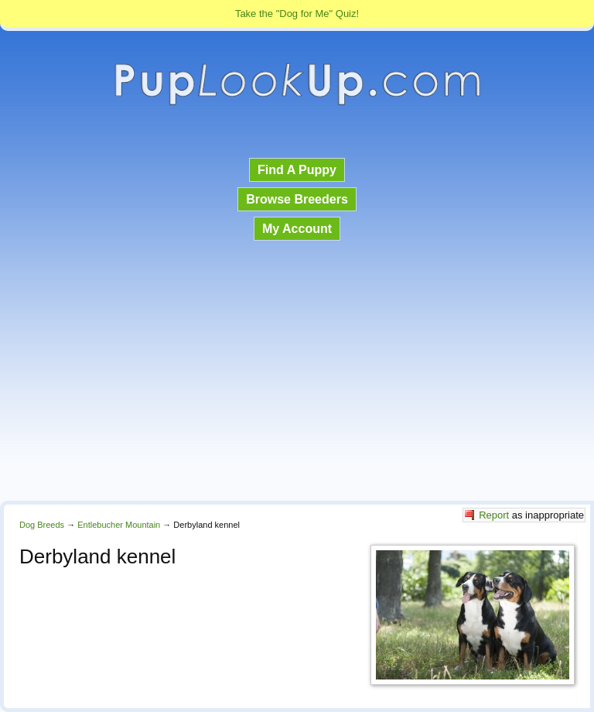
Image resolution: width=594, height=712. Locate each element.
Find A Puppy (297, 169)
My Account (297, 228)
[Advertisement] (297, 372)
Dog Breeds (41, 524)
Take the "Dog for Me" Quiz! (297, 13)
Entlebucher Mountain (118, 524)
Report (494, 515)
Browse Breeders (297, 199)
